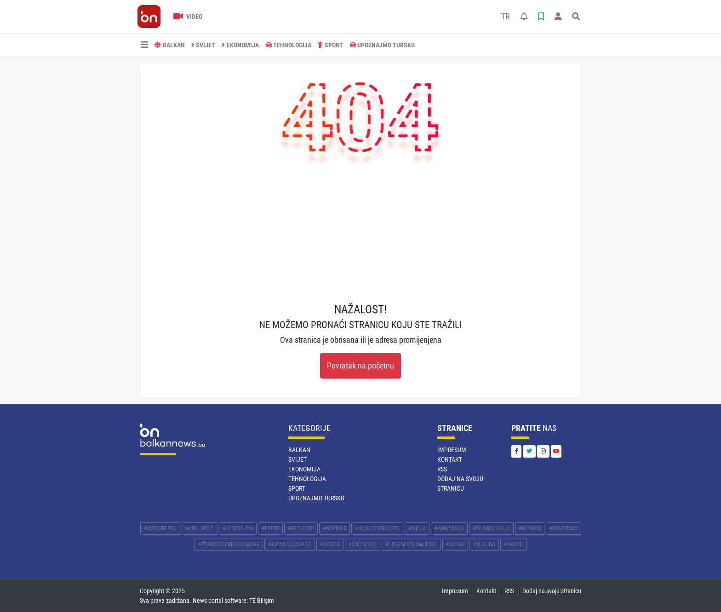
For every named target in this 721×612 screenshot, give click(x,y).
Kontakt (449, 459)
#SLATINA (484, 544)
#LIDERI (270, 528)
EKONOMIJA (240, 45)
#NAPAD (513, 544)
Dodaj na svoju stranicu (551, 591)
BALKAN (169, 45)
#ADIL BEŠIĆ (199, 528)
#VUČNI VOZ (363, 544)
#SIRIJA (417, 528)
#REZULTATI (301, 528)
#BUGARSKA (563, 528)
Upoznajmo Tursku (382, 45)
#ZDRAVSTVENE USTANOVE (228, 544)
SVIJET (203, 45)
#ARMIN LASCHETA (289, 544)
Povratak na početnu (360, 365)
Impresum (451, 449)
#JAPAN (455, 544)
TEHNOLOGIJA (288, 45)
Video (187, 16)
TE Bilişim (261, 600)
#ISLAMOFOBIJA (491, 528)
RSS (442, 469)
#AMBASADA (449, 528)
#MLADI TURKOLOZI (377, 528)
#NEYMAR (530, 528)
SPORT (330, 45)
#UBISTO (330, 544)
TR (505, 16)
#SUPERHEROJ (160, 528)
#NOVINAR (334, 528)
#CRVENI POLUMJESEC (411, 544)
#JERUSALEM (238, 528)
